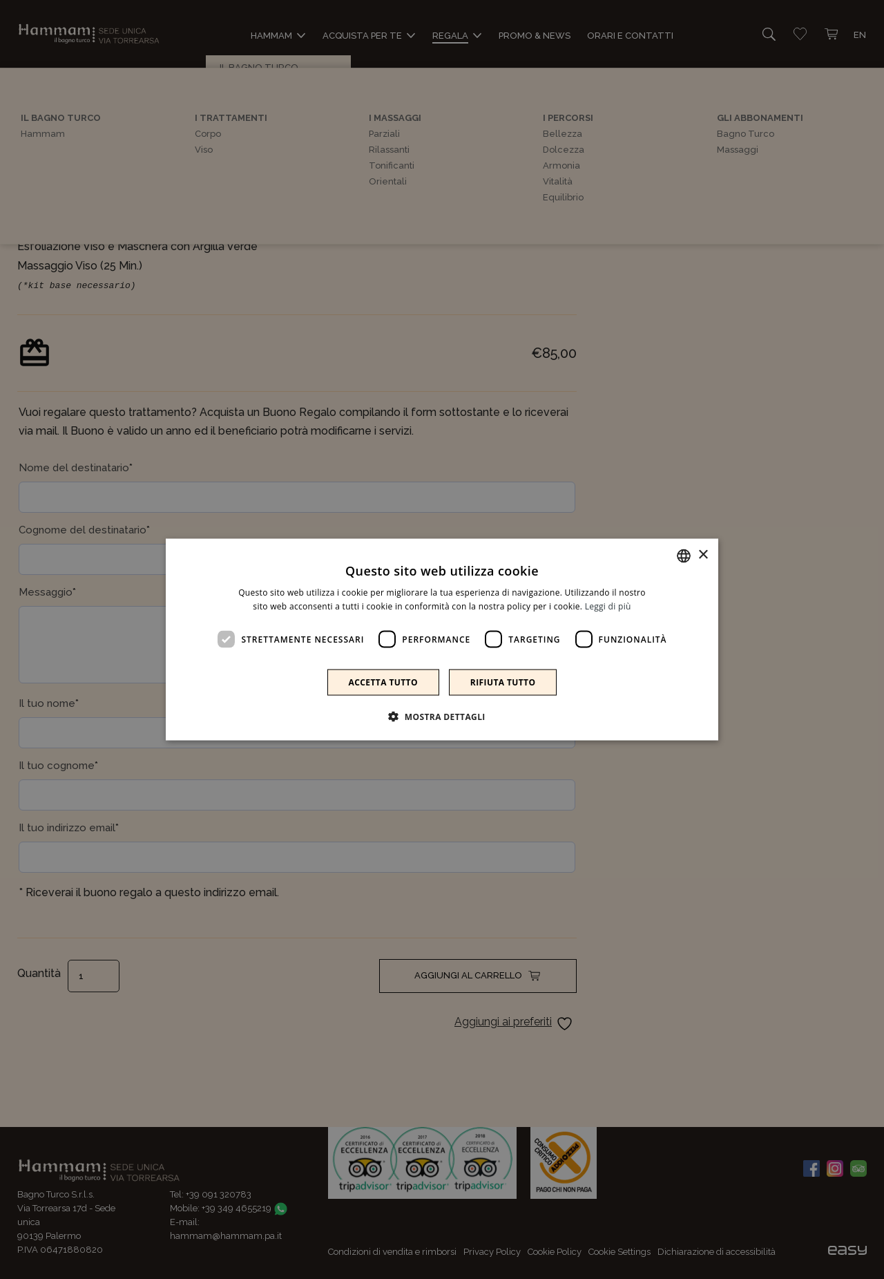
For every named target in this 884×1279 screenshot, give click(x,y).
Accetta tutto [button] (383, 682)
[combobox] (684, 555)
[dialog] (442, 639)
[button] (442, 716)
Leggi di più (608, 606)
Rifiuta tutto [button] (503, 682)
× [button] (703, 555)
